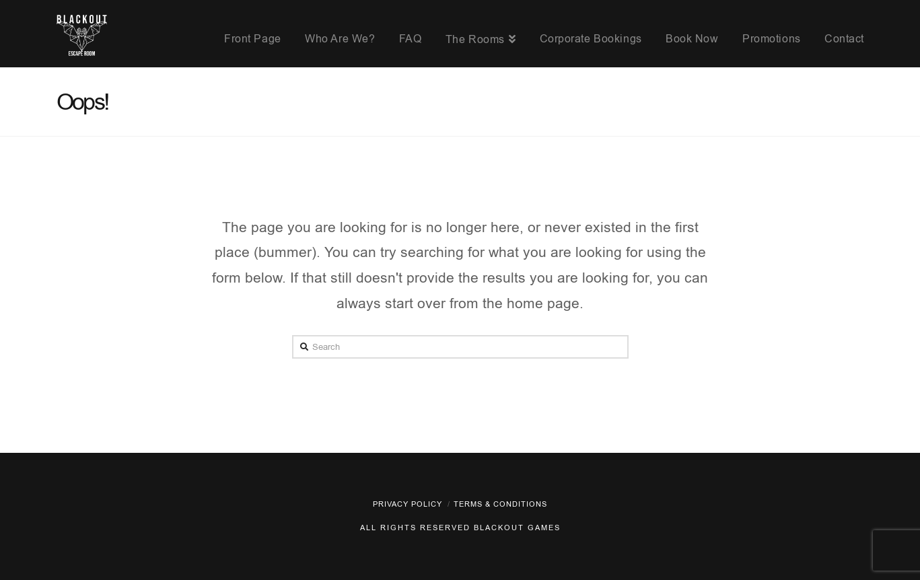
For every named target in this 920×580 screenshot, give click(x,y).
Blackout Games (517, 528)
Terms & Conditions (500, 504)
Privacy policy (407, 504)
